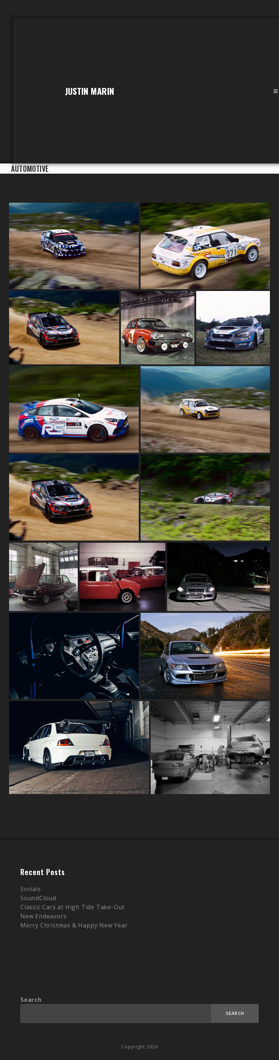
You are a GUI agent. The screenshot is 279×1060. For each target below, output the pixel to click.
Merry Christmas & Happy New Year (74, 925)
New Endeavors (43, 916)
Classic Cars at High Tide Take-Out (72, 907)
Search (31, 1000)
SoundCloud (38, 898)
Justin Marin (89, 90)
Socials (30, 889)
